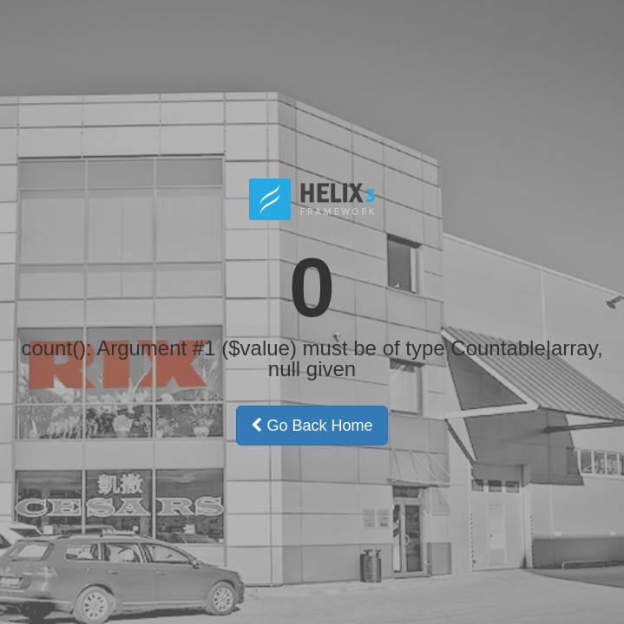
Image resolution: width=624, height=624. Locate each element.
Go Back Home (311, 425)
